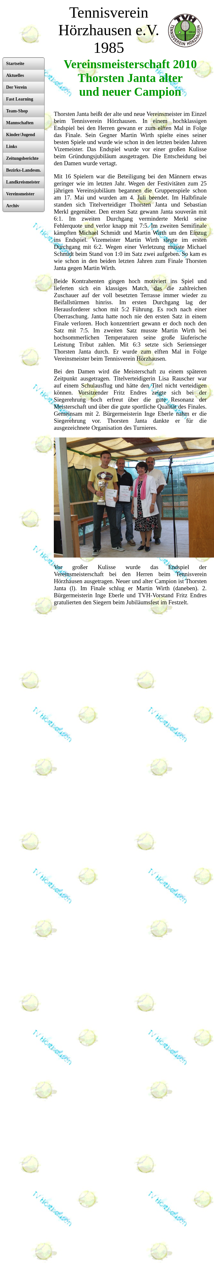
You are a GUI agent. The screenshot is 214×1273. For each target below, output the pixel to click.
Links (11, 146)
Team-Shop (17, 111)
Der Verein (16, 87)
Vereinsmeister (20, 194)
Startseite (15, 63)
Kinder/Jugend (20, 134)
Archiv (12, 205)
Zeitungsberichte (22, 158)
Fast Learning (19, 99)
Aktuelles (15, 75)
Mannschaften (20, 122)
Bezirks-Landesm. (23, 170)
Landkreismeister (23, 182)
